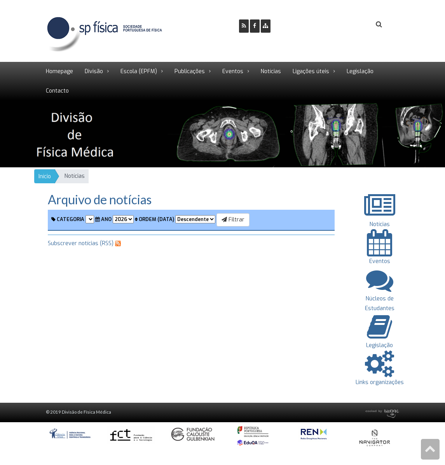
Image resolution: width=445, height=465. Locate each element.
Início (44, 176)
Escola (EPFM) (138, 71)
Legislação (360, 71)
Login (347, 24)
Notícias (271, 71)
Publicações (190, 71)
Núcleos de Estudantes (379, 298)
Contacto (57, 91)
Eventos (232, 71)
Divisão (94, 71)
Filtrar (233, 219)
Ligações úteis (311, 71)
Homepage (59, 71)
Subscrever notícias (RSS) (80, 243)
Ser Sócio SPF (303, 24)
